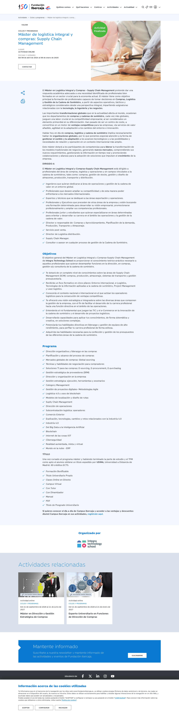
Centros (98, 7)
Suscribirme (137, 655)
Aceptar (25, 707)
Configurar (44, 707)
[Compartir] (23, 93)
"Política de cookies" (69, 700)
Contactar (27, 67)
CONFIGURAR (120, 698)
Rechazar (63, 707)
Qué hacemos (82, 7)
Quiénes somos (63, 7)
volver (25, 25)
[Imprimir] (23, 101)
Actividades (113, 7)
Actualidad (129, 7)
